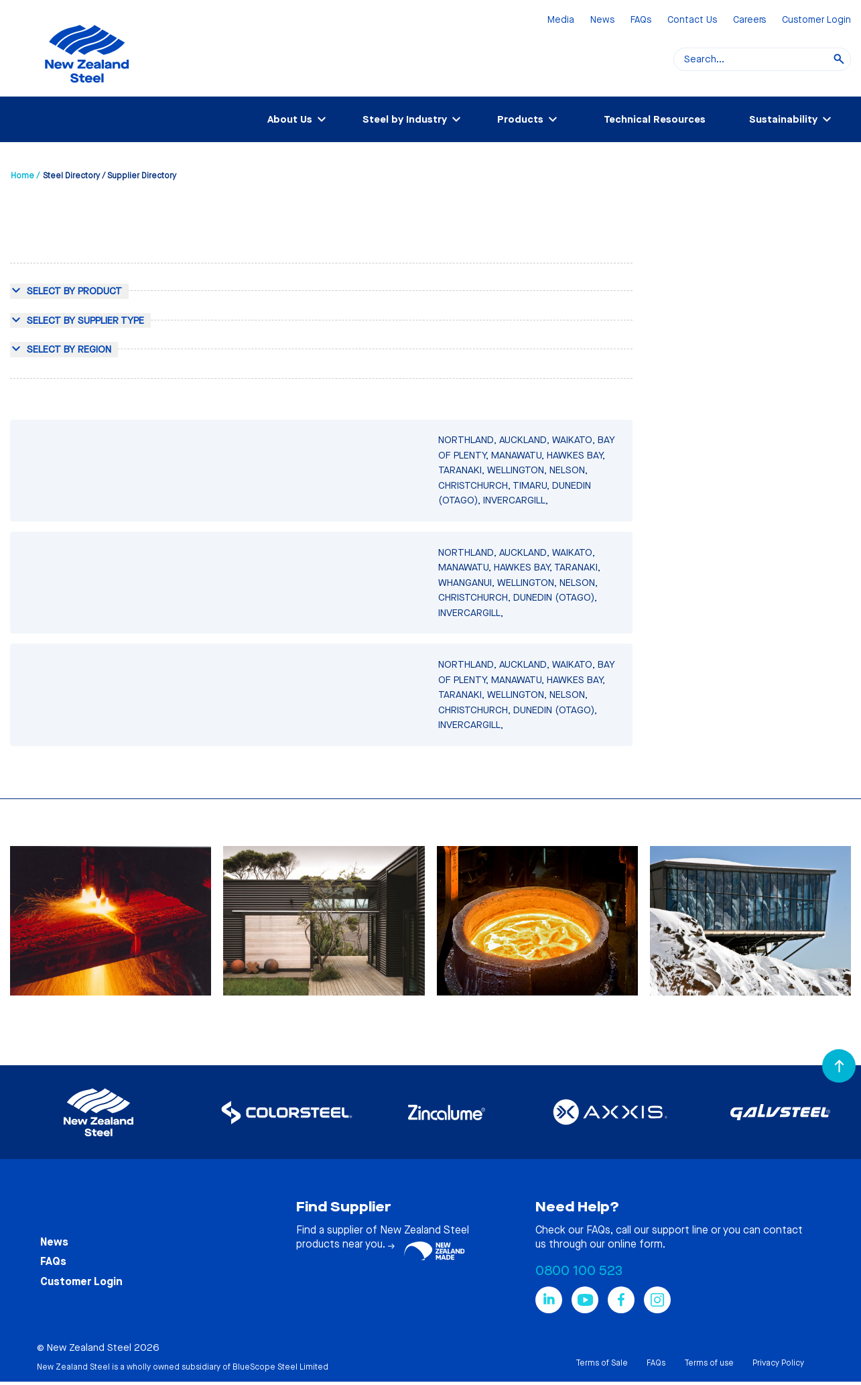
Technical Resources (655, 119)
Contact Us (692, 20)
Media (560, 20)
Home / (25, 175)
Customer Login (816, 20)
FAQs (641, 20)
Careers (749, 20)
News (602, 20)
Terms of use (709, 1363)
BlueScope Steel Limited (280, 1367)
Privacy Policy (778, 1363)
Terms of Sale (602, 1363)
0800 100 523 (578, 1271)
